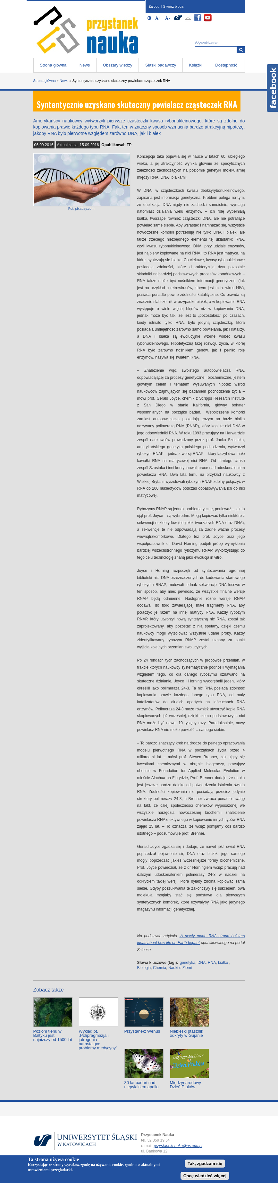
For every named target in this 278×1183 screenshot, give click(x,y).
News (85, 65)
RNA (212, 962)
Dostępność (226, 65)
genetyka (188, 962)
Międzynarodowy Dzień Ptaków (185, 1084)
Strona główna (53, 65)
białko (223, 962)
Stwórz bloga (173, 6)
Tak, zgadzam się (205, 1163)
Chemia (159, 967)
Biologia (144, 967)
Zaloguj (154, 6)
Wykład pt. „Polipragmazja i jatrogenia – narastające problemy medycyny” (98, 1039)
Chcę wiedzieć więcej (205, 1175)
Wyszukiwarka (207, 43)
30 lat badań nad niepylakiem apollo (141, 1084)
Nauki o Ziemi (180, 967)
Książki (195, 65)
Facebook (272, 88)
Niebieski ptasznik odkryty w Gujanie (186, 1033)
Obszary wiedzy (117, 65)
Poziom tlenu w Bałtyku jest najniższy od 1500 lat (52, 1035)
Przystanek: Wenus (142, 1031)
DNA (202, 962)
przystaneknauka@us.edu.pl (178, 1145)
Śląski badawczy (160, 65)
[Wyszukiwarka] (241, 49)
